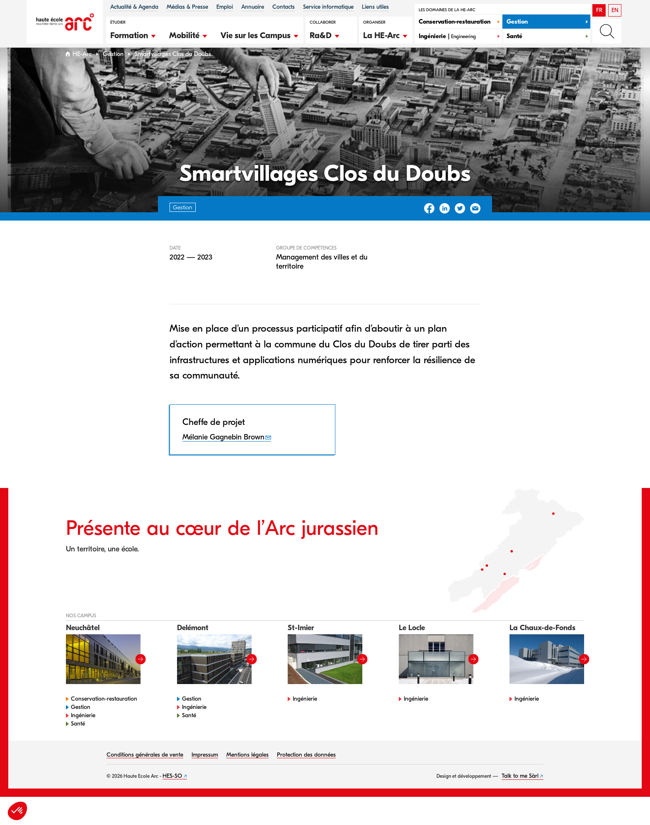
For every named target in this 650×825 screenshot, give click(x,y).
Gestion (113, 69)
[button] (133, 34)
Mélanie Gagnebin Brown (223, 453)
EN (614, 10)
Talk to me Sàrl (520, 791)
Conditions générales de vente (145, 770)
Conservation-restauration (104, 714)
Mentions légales (247, 770)
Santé (78, 739)
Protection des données (306, 770)
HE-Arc (82, 69)
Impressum (205, 770)
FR (599, 10)
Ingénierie (83, 731)
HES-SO (172, 791)
